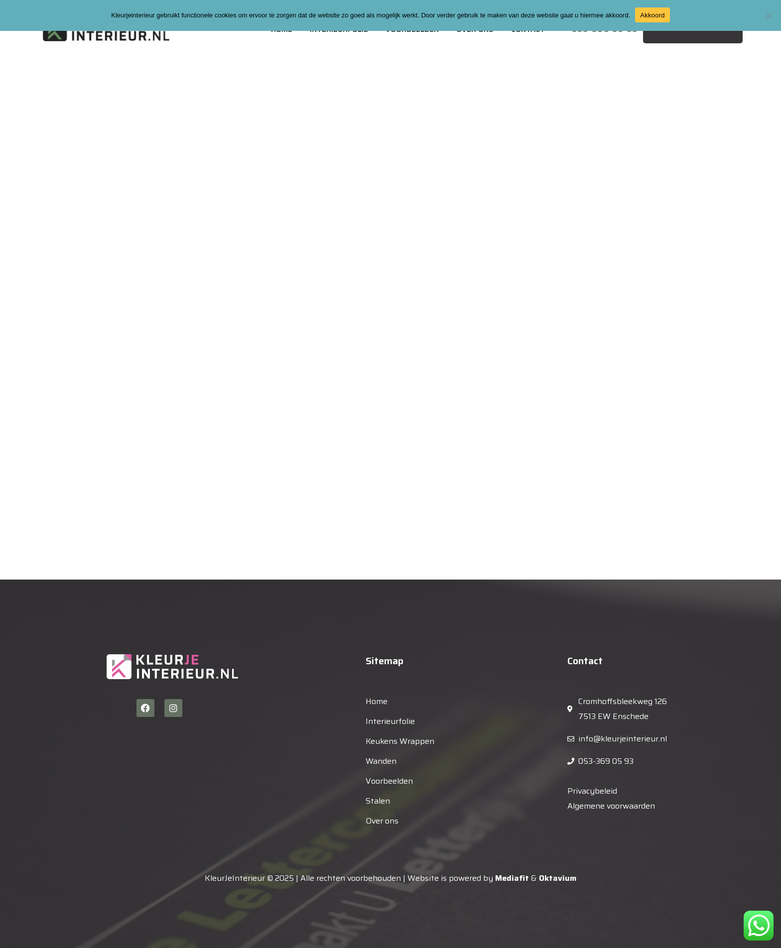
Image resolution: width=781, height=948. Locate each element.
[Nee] (769, 15)
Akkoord (652, 15)
